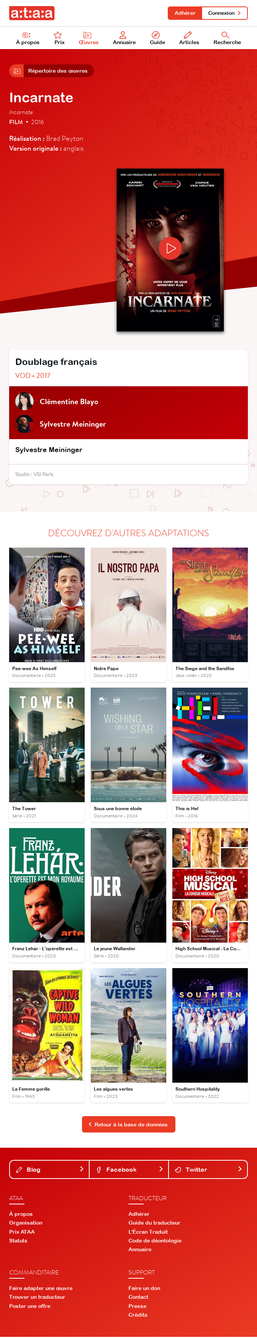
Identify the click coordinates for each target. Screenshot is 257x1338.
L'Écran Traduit (148, 1233)
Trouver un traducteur (37, 1298)
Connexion (224, 13)
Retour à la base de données (128, 1125)
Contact (138, 1298)
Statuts (18, 1241)
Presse (137, 1307)
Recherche (227, 38)
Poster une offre (29, 1307)
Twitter (209, 1170)
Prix (59, 38)
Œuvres (89, 38)
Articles (189, 38)
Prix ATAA (22, 1233)
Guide (157, 38)
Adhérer (184, 13)
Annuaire (124, 38)
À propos (28, 38)
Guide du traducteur (154, 1224)
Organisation (25, 1224)
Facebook (129, 1170)
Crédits (138, 1316)
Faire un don (144, 1289)
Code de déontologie (155, 1241)
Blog (50, 1170)
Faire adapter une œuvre (40, 1289)
